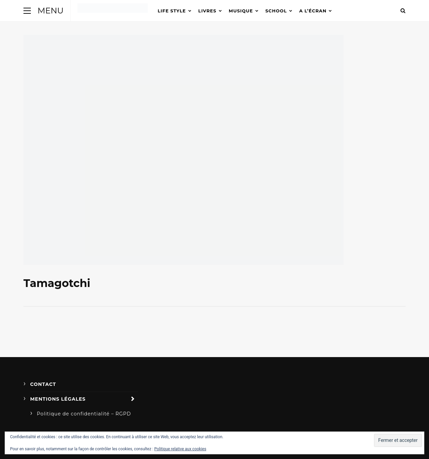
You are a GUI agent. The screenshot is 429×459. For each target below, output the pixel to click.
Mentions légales (58, 399)
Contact (43, 384)
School (276, 10)
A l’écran (312, 10)
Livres (207, 10)
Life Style (172, 10)
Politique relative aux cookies (180, 449)
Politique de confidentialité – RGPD (84, 414)
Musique (241, 10)
